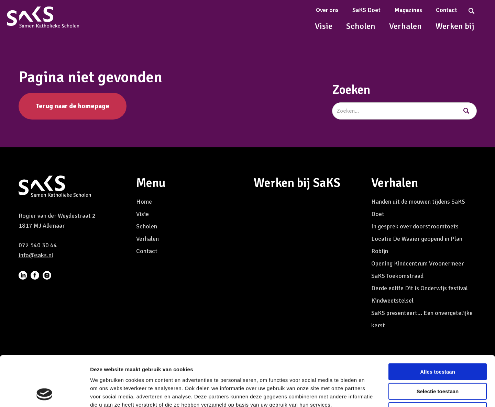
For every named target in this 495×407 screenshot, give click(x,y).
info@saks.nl (36, 255)
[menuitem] (23, 275)
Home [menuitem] (144, 201)
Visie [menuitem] (323, 26)
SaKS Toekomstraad (397, 276)
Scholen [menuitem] (360, 26)
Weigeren (437, 363)
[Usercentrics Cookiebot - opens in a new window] (44, 393)
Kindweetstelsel (392, 300)
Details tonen (371, 393)
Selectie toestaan (438, 344)
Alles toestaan (437, 325)
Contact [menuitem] (446, 10)
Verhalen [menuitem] (405, 26)
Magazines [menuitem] (408, 10)
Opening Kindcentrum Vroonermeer (417, 263)
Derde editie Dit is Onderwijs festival (419, 288)
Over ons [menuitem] (327, 10)
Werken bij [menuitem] (455, 26)
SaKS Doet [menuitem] (366, 10)
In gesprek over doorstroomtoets (415, 226)
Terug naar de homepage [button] (72, 106)
